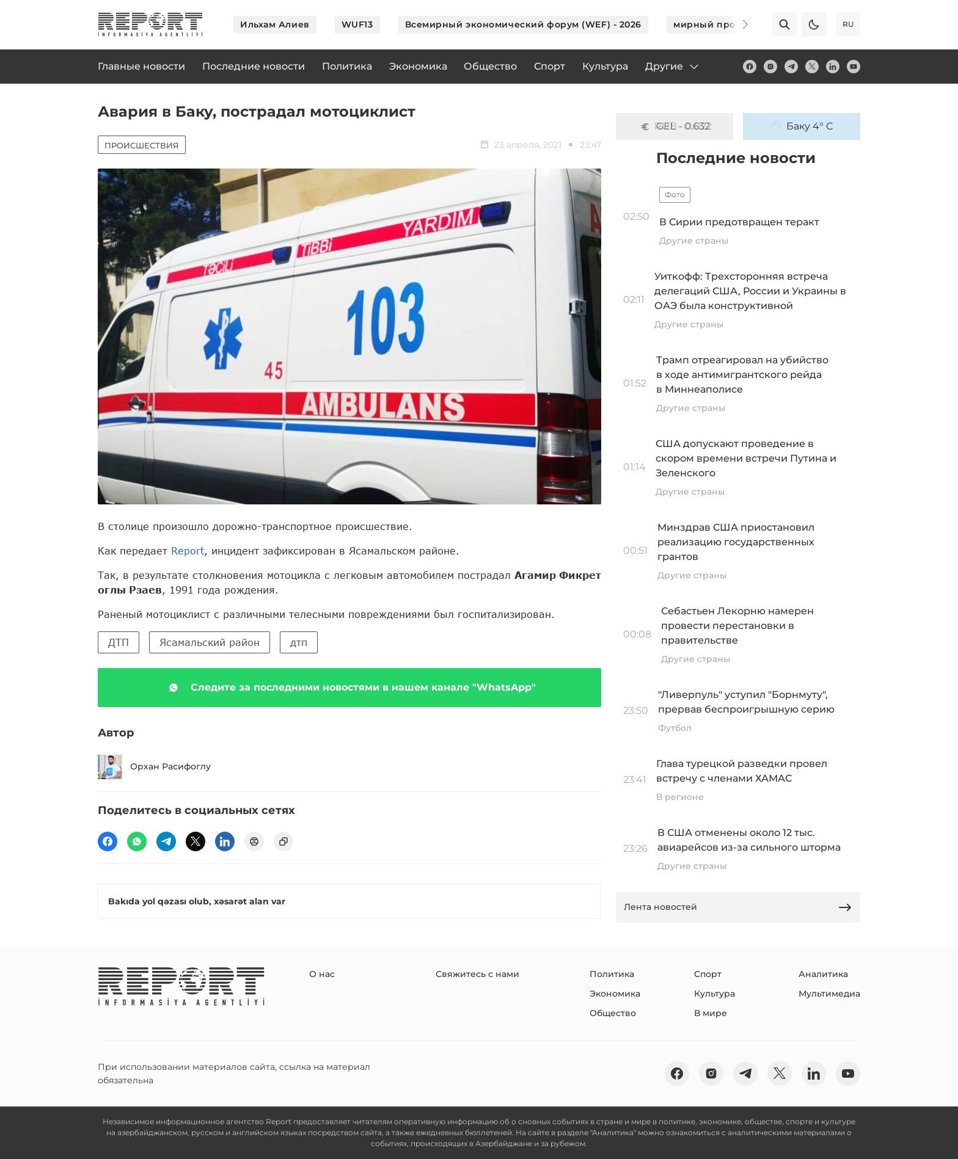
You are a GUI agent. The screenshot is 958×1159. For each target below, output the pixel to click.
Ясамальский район (209, 642)
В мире (710, 1013)
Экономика (615, 993)
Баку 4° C (801, 126)
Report (187, 550)
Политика (612, 973)
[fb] (749, 66)
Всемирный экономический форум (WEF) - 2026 (523, 24)
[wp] (137, 841)
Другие (672, 66)
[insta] (770, 66)
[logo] (150, 24)
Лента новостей (738, 907)
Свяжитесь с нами (477, 973)
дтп (298, 642)
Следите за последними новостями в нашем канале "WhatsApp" (350, 687)
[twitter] (812, 66)
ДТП (118, 642)
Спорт (708, 973)
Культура (714, 993)
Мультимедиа (829, 993)
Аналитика (823, 973)
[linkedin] (832, 66)
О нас (322, 973)
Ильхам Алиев (275, 24)
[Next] (737, 24)
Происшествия (141, 145)
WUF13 (357, 24)
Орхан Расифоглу (154, 767)
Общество (613, 1013)
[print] (254, 841)
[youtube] (853, 66)
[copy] (283, 841)
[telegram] (791, 66)
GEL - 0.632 (675, 126)
